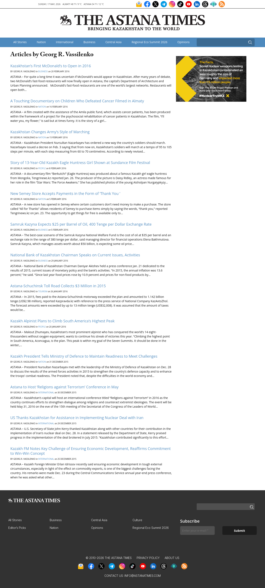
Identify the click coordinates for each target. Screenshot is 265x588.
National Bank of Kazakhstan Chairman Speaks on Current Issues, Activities (75, 254)
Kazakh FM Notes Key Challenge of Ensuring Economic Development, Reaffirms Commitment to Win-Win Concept (90, 451)
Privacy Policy (148, 558)
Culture (137, 520)
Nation (41, 42)
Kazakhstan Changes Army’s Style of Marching (50, 131)
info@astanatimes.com (142, 575)
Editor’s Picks (17, 527)
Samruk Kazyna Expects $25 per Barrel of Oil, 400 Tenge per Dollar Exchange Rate (81, 224)
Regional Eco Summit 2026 (149, 42)
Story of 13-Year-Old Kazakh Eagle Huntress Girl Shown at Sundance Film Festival (80, 162)
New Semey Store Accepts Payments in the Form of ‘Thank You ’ (65, 193)
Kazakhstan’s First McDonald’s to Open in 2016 (50, 65)
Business (89, 42)
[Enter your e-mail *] (197, 530)
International (64, 42)
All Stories (19, 42)
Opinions (183, 42)
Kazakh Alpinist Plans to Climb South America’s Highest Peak (62, 320)
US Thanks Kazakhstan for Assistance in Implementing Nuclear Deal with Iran (76, 417)
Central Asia (113, 42)
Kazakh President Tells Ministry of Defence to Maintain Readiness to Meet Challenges (83, 356)
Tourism (42, 291)
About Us (172, 558)
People (42, 168)
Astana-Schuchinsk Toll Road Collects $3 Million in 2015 (58, 285)
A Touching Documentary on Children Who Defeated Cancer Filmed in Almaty (77, 100)
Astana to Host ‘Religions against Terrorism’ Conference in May (64, 386)
